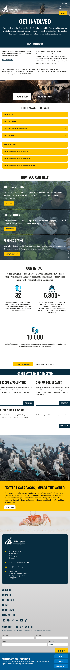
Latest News (8, 610)
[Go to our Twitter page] (12, 620)
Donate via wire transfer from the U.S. (35, 152)
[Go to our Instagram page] (8, 620)
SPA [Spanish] (64, 3)
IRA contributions (35, 145)
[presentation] (16, 650)
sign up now (61, 651)
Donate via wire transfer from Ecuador (35, 159)
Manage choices (61, 666)
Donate (63, 13)
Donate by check (35, 115)
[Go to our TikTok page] (25, 620)
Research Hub (8, 615)
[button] (66, 7)
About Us (6, 589)
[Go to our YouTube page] (16, 620)
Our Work (6, 594)
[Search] (60, 7)
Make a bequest (35, 136)
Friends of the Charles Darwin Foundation (44, 71)
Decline (61, 661)
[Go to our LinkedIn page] (21, 620)
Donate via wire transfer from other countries (35, 166)
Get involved (38, 44)
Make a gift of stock (35, 122)
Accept (61, 656)
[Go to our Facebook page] (3, 620)
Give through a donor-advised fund (35, 129)
